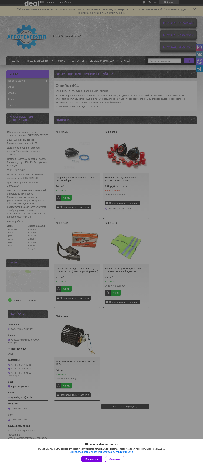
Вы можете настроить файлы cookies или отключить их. (100, 452)
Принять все (91, 459)
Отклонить (115, 459)
